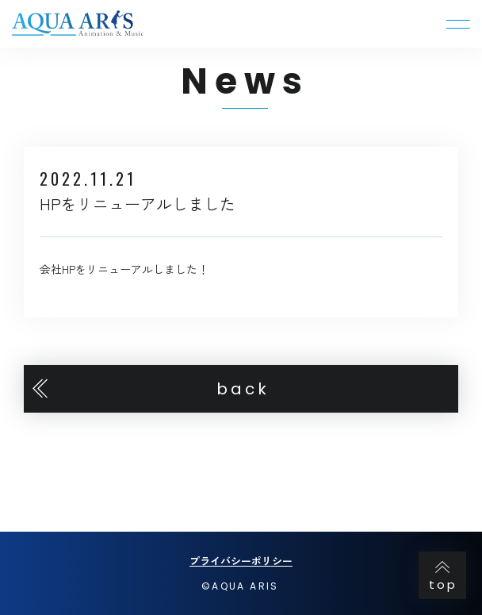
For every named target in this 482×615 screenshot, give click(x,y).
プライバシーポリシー (241, 560)
